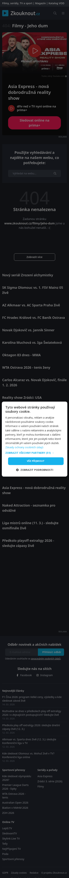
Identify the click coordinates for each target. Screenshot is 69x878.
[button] (34, 452)
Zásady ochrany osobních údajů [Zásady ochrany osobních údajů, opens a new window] (24, 447)
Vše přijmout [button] (36, 461)
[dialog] (34, 439)
